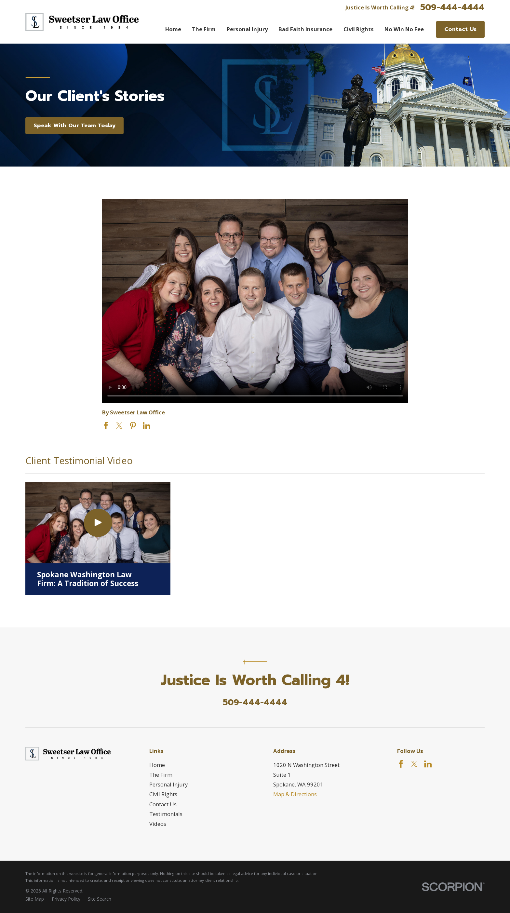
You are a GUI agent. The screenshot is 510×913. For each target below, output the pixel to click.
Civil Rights (163, 794)
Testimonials (165, 814)
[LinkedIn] (428, 764)
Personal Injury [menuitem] (247, 29)
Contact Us (460, 29)
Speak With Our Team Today (74, 125)
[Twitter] (414, 764)
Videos (157, 823)
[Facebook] (401, 764)
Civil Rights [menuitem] (358, 29)
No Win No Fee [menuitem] (404, 29)
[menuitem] (34, 899)
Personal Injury (168, 784)
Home (157, 765)
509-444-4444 (452, 7)
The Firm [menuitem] (204, 29)
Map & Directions (295, 794)
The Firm (160, 774)
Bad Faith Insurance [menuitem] (305, 29)
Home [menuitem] (173, 29)
